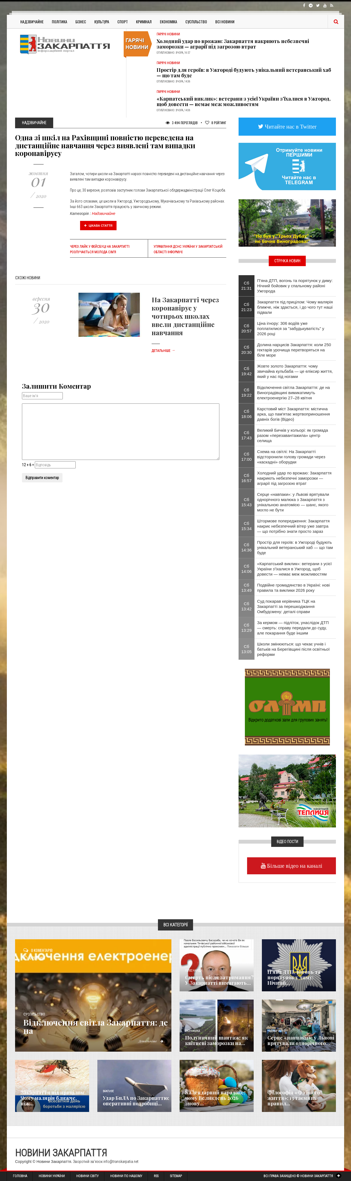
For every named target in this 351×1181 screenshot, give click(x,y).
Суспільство (196, 21)
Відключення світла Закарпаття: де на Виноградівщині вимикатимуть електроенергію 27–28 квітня (293, 392)
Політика (59, 21)
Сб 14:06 (246, 569)
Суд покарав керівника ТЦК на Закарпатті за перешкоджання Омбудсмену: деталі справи (286, 606)
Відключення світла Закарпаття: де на (95, 1026)
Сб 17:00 (246, 457)
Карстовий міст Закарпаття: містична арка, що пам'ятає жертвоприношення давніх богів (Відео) (293, 414)
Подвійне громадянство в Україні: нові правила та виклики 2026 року (293, 588)
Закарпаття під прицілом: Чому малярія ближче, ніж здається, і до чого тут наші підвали (295, 307)
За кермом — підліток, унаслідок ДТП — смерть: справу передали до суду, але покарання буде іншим (293, 627)
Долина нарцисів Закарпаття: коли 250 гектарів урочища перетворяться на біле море (294, 349)
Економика (192, 1030)
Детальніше (163, 351)
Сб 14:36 (246, 547)
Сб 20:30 (246, 350)
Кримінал (144, 21)
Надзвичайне (32, 21)
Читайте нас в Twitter (290, 126)
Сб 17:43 (246, 435)
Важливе (108, 1091)
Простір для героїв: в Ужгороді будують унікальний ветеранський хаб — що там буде (244, 73)
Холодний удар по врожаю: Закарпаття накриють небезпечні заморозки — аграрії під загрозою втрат (233, 44)
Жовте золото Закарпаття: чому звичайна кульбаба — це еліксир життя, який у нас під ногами (295, 371)
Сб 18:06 (246, 414)
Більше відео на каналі (294, 866)
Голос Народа (193, 970)
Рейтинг (215, 122)
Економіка (168, 21)
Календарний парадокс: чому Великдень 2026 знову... (215, 1098)
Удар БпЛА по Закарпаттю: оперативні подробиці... (136, 1101)
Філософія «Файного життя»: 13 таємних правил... (293, 1098)
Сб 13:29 (246, 628)
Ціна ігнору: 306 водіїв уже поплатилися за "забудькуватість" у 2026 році (290, 328)
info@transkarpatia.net (120, 1161)
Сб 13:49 (246, 588)
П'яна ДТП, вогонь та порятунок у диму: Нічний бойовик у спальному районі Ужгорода (295, 285)
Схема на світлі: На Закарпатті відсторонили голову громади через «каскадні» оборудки (291, 456)
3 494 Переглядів (182, 122)
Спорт (122, 21)
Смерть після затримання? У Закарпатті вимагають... (219, 980)
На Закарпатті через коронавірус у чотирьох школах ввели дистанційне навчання (185, 316)
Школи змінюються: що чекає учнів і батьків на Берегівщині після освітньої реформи (293, 649)
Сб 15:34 (246, 526)
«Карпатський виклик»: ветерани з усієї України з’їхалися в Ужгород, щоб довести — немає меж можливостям (244, 101)
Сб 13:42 (246, 606)
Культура (101, 21)
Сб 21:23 (246, 307)
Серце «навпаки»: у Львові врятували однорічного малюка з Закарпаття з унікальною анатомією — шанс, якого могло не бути (293, 502)
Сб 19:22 (246, 392)
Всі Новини (224, 21)
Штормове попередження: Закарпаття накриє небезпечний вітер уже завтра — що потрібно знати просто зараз (293, 526)
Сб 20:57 (246, 328)
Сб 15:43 (246, 502)
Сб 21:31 (246, 286)
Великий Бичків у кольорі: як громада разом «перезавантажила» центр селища (292, 435)
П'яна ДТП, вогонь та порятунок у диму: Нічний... (294, 977)
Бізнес (80, 21)
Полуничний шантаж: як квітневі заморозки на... (216, 1040)
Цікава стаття (98, 225)
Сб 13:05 (246, 649)
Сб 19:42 (246, 371)
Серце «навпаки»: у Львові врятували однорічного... (300, 1040)
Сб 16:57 (246, 478)
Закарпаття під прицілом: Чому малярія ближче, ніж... (53, 1098)
